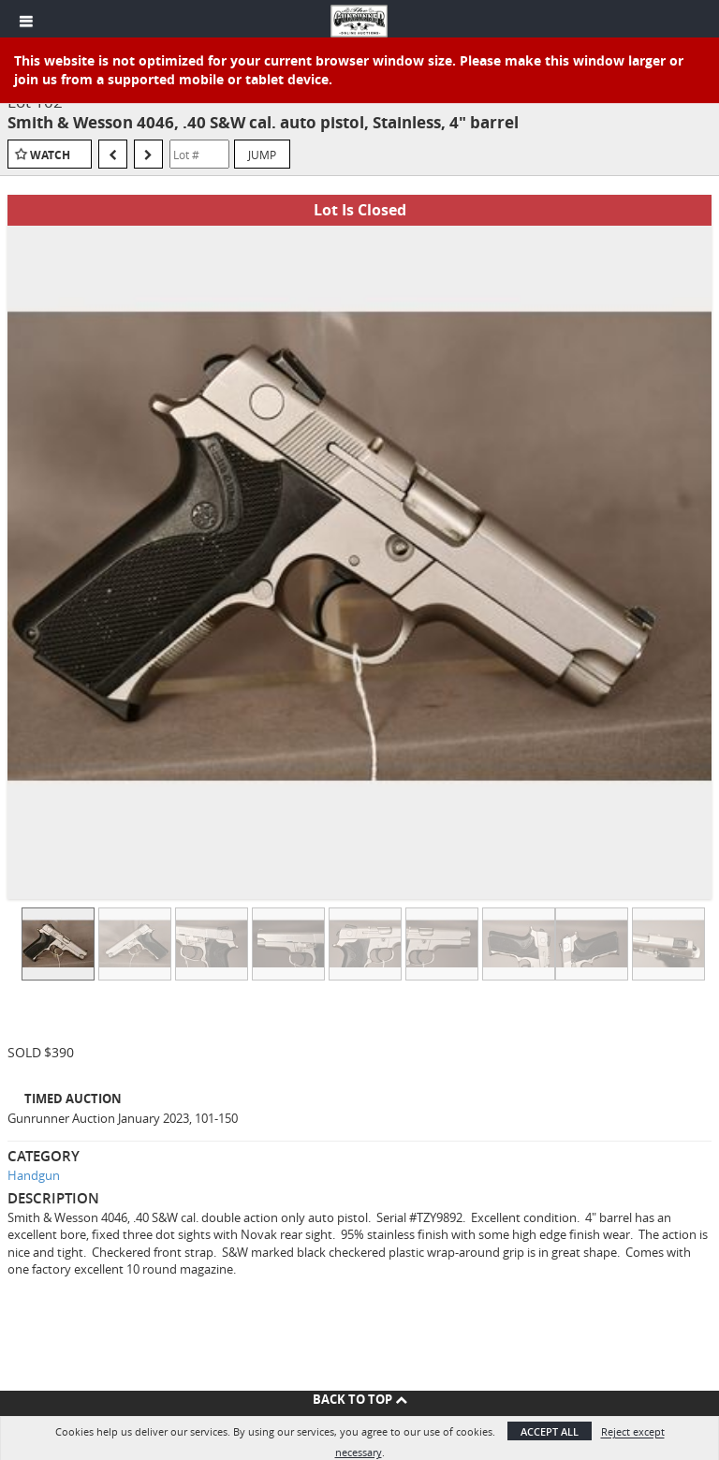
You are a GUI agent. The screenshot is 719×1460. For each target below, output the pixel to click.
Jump (262, 154)
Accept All (550, 1431)
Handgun (33, 1175)
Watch (50, 155)
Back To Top (360, 1399)
